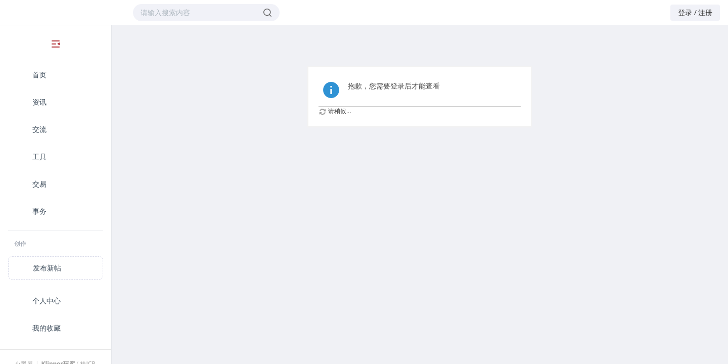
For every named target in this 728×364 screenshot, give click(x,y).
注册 (705, 12)
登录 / (687, 12)
